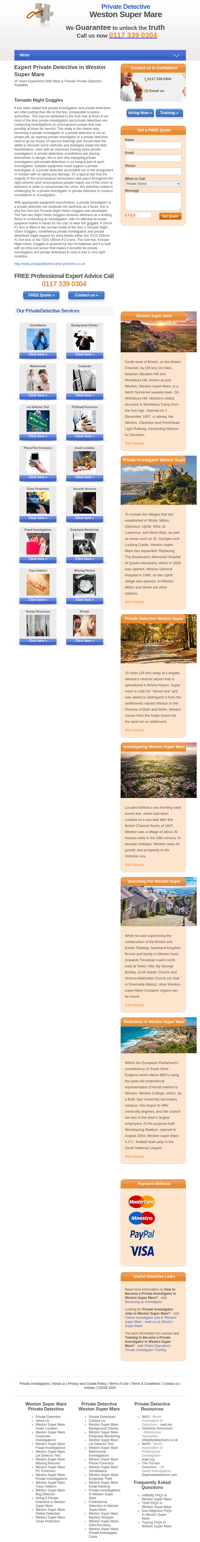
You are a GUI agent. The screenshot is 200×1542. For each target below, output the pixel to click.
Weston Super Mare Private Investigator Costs (103, 1533)
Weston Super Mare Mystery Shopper (103, 1515)
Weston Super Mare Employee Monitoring (104, 1434)
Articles (89, 1388)
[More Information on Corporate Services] (85, 380)
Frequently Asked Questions (152, 1485)
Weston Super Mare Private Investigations (51, 1477)
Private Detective (48, 1417)
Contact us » (86, 295)
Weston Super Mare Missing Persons (50, 1461)
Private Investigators (35, 1384)
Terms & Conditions (145, 1384)
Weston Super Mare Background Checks (103, 1426)
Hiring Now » (140, 113)
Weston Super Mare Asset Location (50, 1426)
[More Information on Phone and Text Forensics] (38, 462)
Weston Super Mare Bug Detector (50, 1492)
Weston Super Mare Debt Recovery (103, 1523)
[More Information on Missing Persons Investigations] (85, 584)
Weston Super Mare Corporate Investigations (50, 1436)
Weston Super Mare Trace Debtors (50, 1484)
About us (58, 1384)
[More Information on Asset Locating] (85, 462)
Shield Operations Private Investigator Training (148, 1348)
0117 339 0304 (159, 79)
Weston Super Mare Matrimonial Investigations (103, 1451)
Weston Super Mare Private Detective (46, 1406)
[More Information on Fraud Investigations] (38, 544)
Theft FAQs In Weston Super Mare (157, 1505)
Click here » (38, 354)
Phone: (130, 166)
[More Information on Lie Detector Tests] (38, 421)
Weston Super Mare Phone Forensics (103, 1461)
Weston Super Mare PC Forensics (50, 1469)
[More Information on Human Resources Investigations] (38, 625)
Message (132, 191)
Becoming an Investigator (143, 1302)
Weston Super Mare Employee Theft (103, 1477)
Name (129, 140)
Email (129, 153)
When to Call (135, 179)
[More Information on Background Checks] (85, 339)
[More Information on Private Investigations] (85, 625)
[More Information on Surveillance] (38, 339)
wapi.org (148, 1459)
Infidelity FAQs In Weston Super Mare (157, 1497)
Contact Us (97, 1421)
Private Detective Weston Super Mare (99, 1406)
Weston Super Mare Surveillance (103, 1469)
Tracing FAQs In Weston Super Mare (157, 1524)
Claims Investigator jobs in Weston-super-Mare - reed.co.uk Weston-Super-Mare (151, 1322)
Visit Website (134, 443)
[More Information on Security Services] (85, 503)
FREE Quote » (41, 295)
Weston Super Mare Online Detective (50, 1511)
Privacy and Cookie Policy (87, 1384)
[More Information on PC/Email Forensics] (85, 421)
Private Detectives (102, 1417)
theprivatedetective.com (159, 1475)
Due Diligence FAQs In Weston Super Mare (157, 1514)
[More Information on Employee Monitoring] (85, 544)
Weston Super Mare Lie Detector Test (50, 1453)
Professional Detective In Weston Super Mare (103, 1506)
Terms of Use (119, 1384)
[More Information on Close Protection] (38, 503)
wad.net (166, 1425)
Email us (156, 91)
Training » (169, 113)
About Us (42, 1421)
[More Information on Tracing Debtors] (38, 584)
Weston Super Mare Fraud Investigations (51, 1446)
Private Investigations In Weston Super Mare (104, 1494)
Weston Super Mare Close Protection (50, 1519)
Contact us (170, 1384)
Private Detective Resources (152, 1406)
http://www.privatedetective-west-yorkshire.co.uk (49, 264)
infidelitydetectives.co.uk (160, 1440)
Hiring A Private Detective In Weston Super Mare (50, 1502)
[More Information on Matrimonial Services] (38, 380)
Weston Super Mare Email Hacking (103, 1484)
